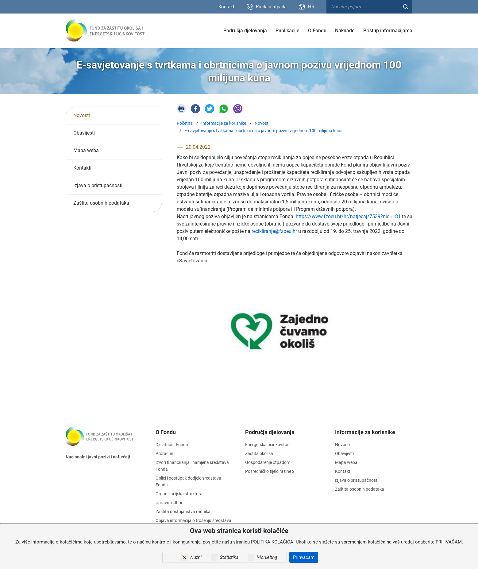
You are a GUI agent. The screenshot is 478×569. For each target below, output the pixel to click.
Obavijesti (84, 132)
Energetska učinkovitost (268, 444)
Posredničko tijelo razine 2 (270, 471)
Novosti (81, 115)
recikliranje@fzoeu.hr (274, 231)
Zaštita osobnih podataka (101, 203)
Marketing (267, 557)
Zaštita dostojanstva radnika (183, 511)
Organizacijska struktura (179, 493)
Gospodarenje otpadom (267, 462)
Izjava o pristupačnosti (97, 185)
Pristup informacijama (387, 30)
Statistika (229, 557)
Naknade (345, 30)
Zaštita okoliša (259, 453)
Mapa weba (86, 150)
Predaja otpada (271, 7)
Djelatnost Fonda (172, 444)
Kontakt (226, 7)
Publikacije (287, 30)
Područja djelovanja (245, 30)
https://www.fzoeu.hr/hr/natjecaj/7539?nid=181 (348, 216)
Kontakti (82, 168)
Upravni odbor (169, 502)
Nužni (196, 557)
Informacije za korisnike (365, 432)
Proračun (164, 453)
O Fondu (317, 30)
